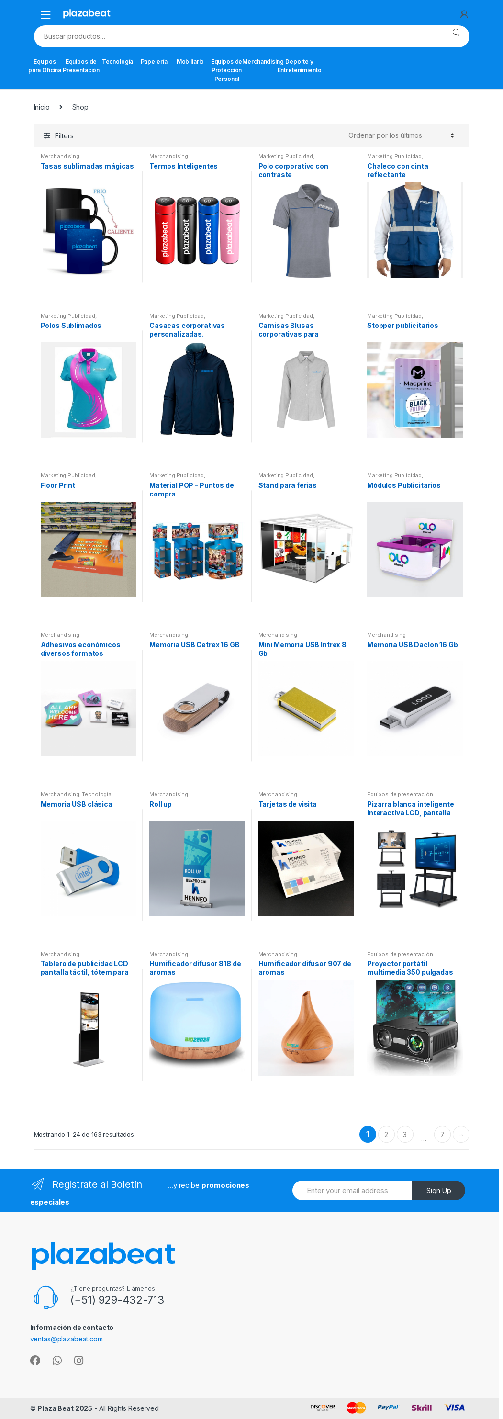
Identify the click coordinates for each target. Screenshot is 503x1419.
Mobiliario (190, 61)
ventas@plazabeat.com (66, 1339)
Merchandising (263, 61)
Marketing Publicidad (285, 156)
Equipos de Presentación (81, 66)
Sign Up (438, 1190)
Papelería (154, 61)
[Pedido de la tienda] (401, 135)
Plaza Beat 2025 (64, 1408)
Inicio (42, 107)
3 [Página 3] (405, 1134)
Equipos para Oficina (44, 66)
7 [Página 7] (442, 1134)
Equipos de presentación (400, 794)
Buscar (455, 36)
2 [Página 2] (386, 1134)
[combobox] (238, 36)
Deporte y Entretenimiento (299, 66)
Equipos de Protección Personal (227, 70)
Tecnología (118, 61)
